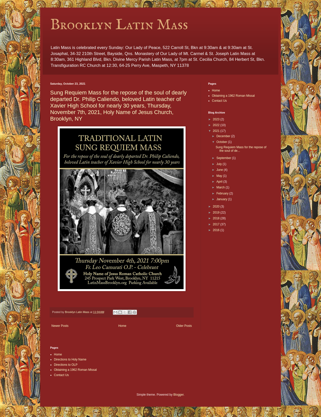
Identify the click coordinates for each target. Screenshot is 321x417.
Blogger (178, 394)
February (222, 193)
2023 (216, 119)
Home (122, 326)
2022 (216, 125)
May (219, 176)
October (222, 142)
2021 (216, 131)
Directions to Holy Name (70, 359)
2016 (216, 230)
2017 (216, 224)
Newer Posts (59, 326)
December (223, 136)
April (219, 181)
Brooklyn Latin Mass (119, 25)
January (222, 199)
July (219, 164)
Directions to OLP (65, 365)
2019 (216, 212)
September (224, 158)
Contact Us (219, 100)
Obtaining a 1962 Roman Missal (233, 95)
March (221, 187)
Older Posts (184, 326)
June (220, 170)
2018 (216, 218)
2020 (216, 206)
